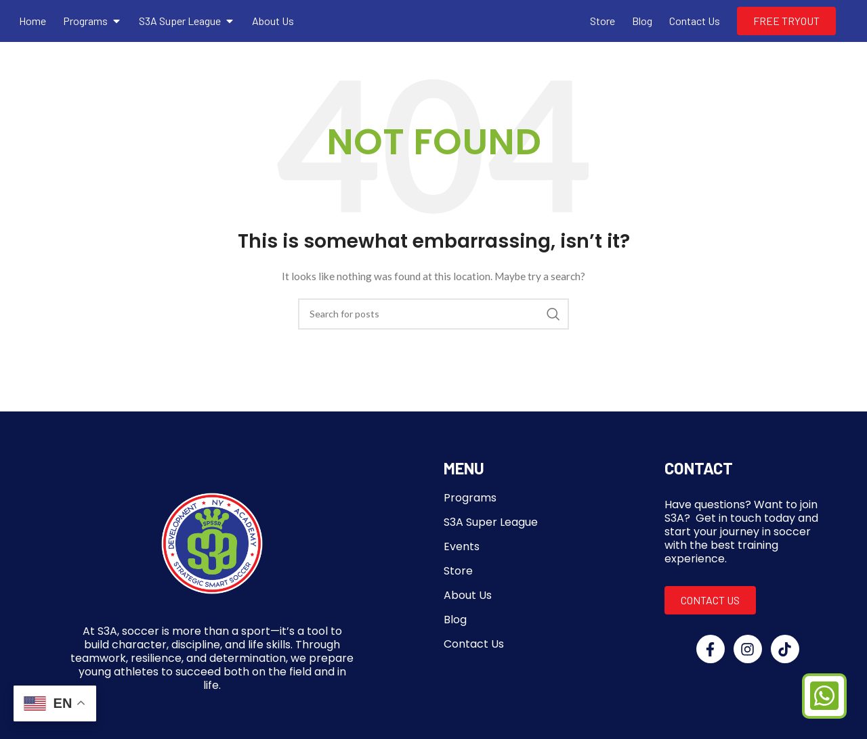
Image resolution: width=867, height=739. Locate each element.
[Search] (433, 314)
